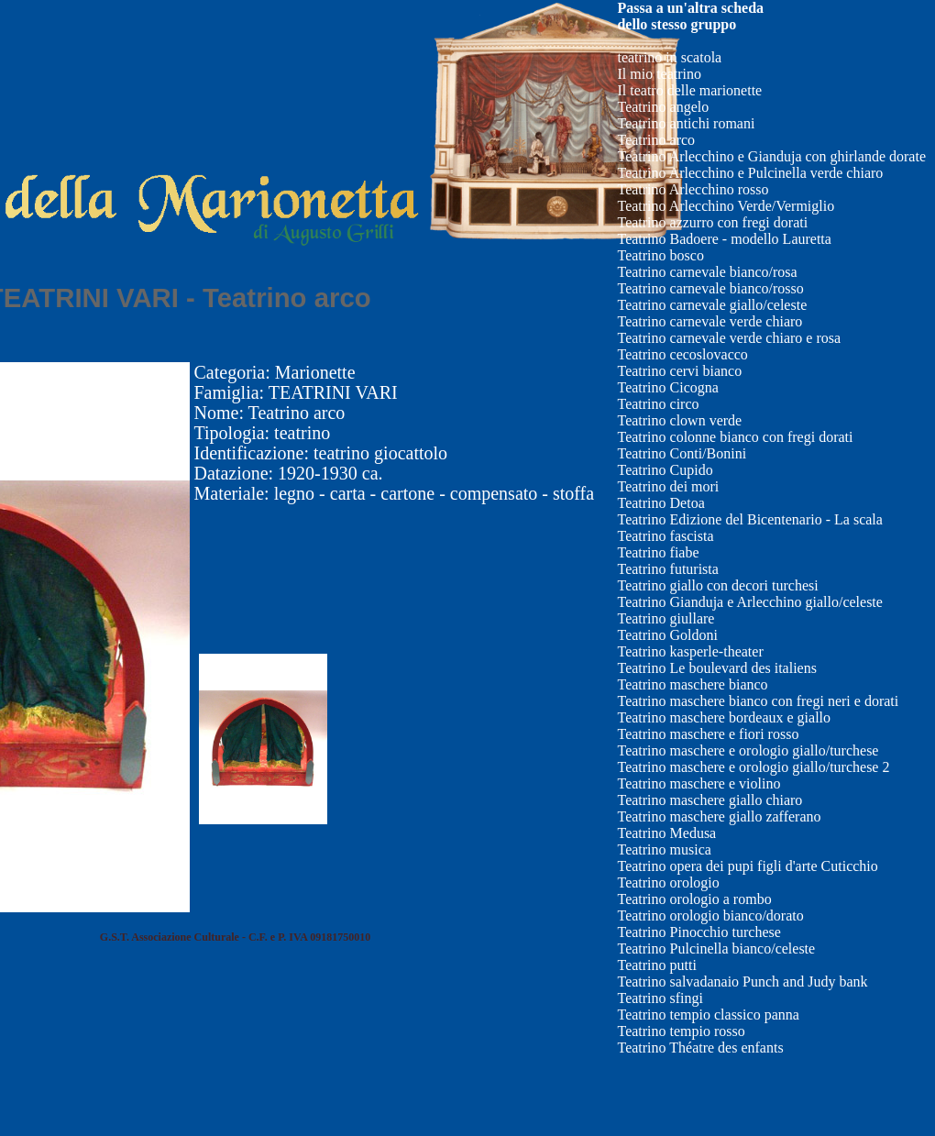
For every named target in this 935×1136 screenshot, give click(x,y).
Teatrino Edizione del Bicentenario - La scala (749, 519)
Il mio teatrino (659, 74)
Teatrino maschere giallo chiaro (709, 800)
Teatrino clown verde (679, 420)
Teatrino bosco (660, 255)
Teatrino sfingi (660, 998)
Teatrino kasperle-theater (690, 651)
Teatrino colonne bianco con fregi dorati (734, 437)
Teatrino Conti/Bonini (681, 453)
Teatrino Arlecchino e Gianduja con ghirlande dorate (771, 156)
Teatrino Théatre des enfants (700, 1047)
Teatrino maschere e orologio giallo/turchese (747, 750)
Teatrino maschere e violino (698, 783)
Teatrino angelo (663, 107)
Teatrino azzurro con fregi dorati (712, 222)
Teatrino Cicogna (667, 387)
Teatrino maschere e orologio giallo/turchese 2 (753, 767)
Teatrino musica (663, 849)
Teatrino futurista (667, 569)
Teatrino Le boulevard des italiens (716, 668)
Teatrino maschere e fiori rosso (707, 734)
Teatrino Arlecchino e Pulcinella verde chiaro (750, 173)
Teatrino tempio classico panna (707, 1014)
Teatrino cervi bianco (679, 371)
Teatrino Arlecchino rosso (692, 189)
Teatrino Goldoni (667, 635)
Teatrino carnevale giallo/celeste (712, 305)
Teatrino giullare (665, 618)
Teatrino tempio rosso (680, 1031)
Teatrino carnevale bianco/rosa (707, 272)
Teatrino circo (657, 404)
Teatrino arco (656, 140)
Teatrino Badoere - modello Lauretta (723, 239)
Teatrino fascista (665, 536)
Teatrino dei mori (668, 486)
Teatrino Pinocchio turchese (698, 932)
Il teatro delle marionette (689, 90)
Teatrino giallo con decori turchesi (717, 585)
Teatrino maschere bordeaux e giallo (723, 717)
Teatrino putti (656, 965)
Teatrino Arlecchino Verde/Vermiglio (725, 206)
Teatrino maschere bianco (692, 684)
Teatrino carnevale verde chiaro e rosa (729, 338)
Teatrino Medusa (666, 833)
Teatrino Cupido (664, 470)
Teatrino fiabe (657, 552)
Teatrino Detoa (660, 503)
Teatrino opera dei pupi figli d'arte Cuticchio (747, 866)
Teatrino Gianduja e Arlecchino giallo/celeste (749, 602)
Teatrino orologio (668, 882)
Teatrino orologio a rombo (694, 899)
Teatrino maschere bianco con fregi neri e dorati (757, 701)
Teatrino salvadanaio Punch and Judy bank (742, 981)
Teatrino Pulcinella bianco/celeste (716, 948)
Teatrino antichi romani (685, 123)
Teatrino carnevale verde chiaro (709, 321)
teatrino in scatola (669, 57)
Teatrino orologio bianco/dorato (710, 915)
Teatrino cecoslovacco (682, 354)
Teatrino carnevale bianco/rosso (710, 288)
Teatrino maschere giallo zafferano (718, 816)
